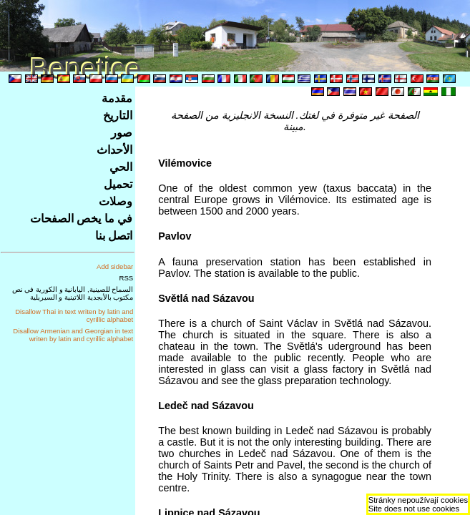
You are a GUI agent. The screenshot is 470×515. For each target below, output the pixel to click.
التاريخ (117, 115)
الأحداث (114, 150)
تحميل (118, 184)
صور (121, 133)
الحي (120, 167)
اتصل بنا (113, 236)
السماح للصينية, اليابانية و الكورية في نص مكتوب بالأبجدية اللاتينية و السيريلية (73, 293)
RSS (126, 278)
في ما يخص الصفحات (81, 218)
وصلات (115, 201)
